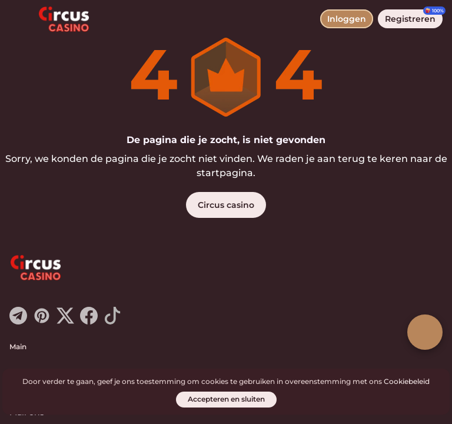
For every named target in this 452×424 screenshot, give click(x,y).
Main (17, 346)
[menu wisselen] (19, 19)
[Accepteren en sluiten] (226, 400)
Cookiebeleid (407, 381)
